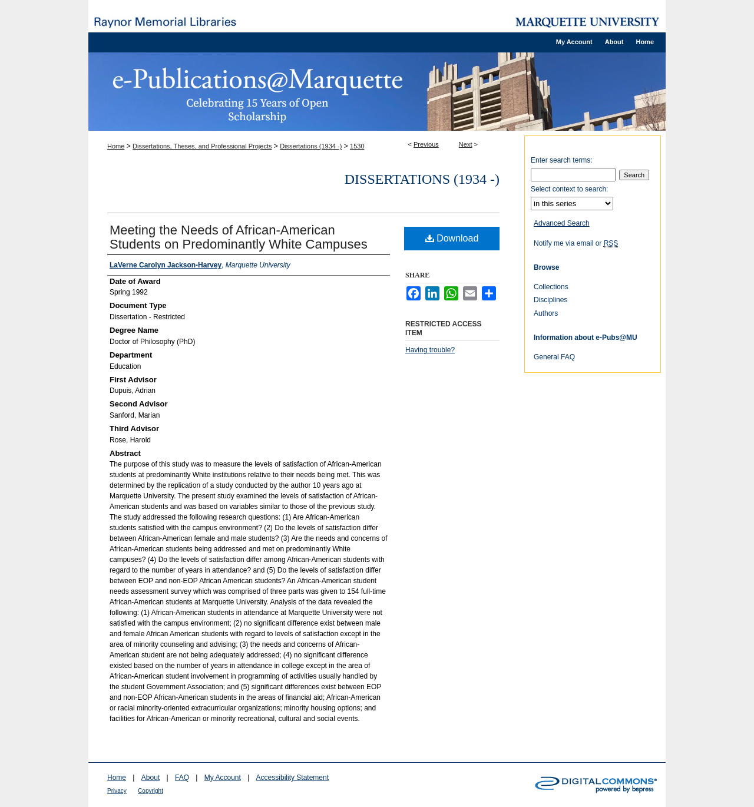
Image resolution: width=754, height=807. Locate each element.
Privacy (117, 791)
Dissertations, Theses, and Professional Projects (202, 146)
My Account (222, 777)
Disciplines (550, 300)
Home (115, 146)
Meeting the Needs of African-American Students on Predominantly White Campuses (239, 237)
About (150, 777)
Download (452, 238)
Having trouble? (430, 350)
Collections (551, 287)
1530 (357, 146)
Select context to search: (569, 189)
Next (465, 144)
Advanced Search (562, 223)
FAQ (182, 777)
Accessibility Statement (292, 777)
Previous (426, 144)
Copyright (150, 791)
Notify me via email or (576, 243)
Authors (546, 313)
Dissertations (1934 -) (311, 146)
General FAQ (554, 357)
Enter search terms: (562, 160)
